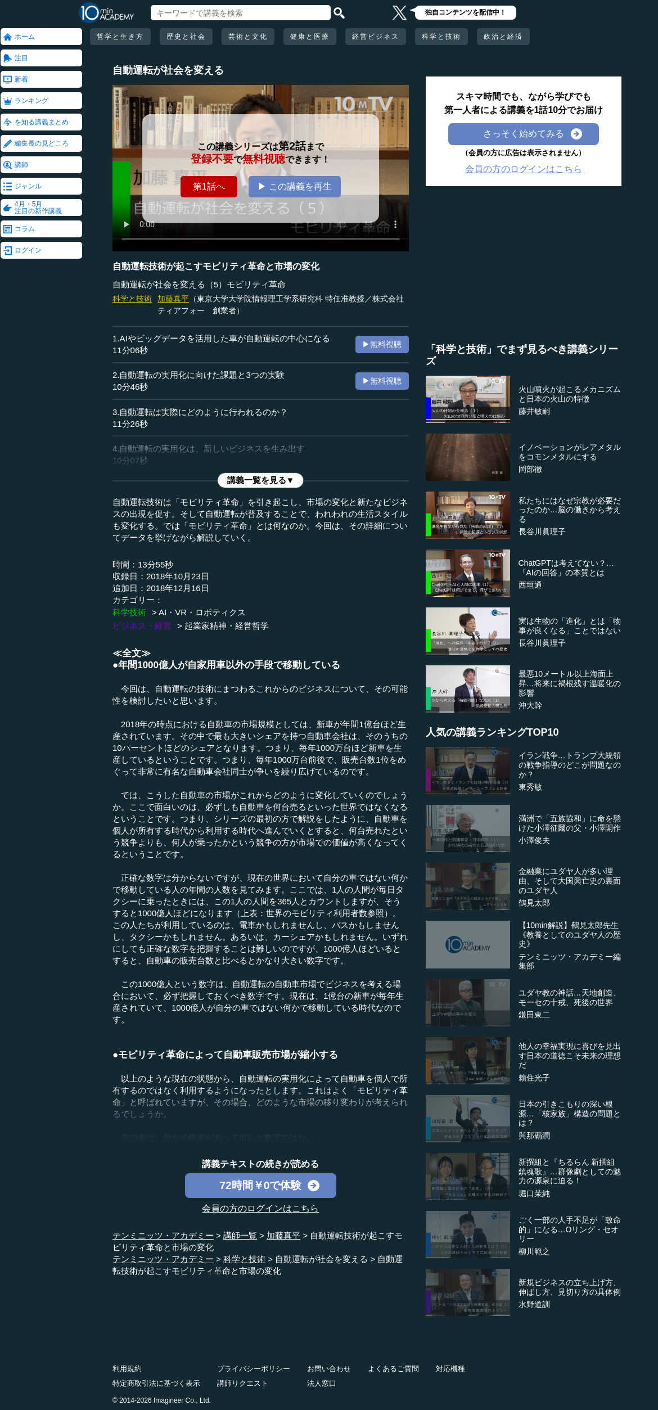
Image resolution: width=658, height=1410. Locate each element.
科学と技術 (441, 36)
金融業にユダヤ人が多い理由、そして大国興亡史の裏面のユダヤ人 (570, 881)
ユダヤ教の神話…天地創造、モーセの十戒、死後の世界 (570, 997)
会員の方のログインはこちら (260, 1208)
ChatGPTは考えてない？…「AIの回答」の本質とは (566, 567)
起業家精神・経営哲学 (226, 625)
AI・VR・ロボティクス (202, 612)
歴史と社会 (186, 36)
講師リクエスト (242, 1383)
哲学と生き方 (120, 36)
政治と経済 (503, 36)
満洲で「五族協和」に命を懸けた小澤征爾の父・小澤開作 (570, 823)
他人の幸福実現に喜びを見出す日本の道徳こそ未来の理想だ (570, 1056)
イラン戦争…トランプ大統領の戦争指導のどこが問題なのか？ (570, 765)
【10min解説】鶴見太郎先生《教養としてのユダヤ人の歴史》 (570, 935)
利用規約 (127, 1368)
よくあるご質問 (393, 1368)
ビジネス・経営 (142, 625)
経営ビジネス (375, 36)
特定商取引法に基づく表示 (156, 1383)
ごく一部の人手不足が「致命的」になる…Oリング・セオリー (570, 1229)
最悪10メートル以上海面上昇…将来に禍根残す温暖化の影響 (570, 683)
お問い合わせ (329, 1368)
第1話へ (209, 186)
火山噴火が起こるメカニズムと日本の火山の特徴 (570, 394)
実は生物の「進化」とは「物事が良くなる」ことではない (570, 625)
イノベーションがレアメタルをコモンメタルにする (570, 452)
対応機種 (450, 1368)
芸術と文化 (248, 36)
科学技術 (129, 612)
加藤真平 (173, 298)
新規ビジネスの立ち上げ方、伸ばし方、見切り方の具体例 (570, 1287)
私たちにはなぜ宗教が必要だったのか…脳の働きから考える (570, 510)
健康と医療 (310, 36)
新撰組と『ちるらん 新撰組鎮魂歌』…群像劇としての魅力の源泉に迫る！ (570, 1171)
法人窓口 (321, 1383)
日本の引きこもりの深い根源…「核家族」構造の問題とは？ (570, 1114)
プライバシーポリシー (253, 1368)
